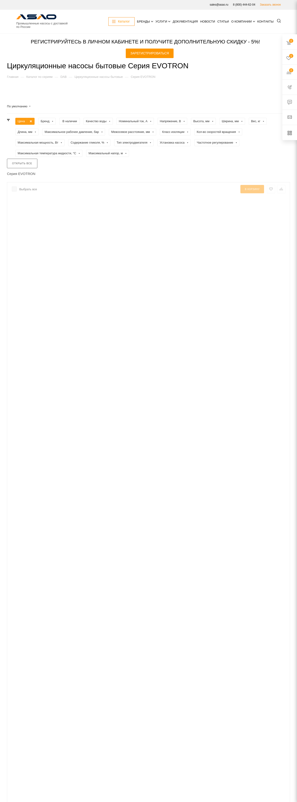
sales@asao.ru (219, 4)
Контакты (265, 21)
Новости (207, 21)
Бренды (143, 21)
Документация (185, 21)
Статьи (223, 21)
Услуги (161, 21)
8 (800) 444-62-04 (244, 4)
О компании (241, 21)
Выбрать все (28, 189)
